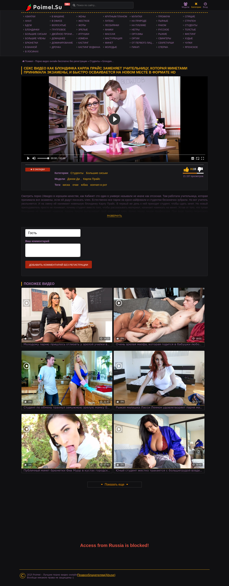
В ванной (31, 47)
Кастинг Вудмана (89, 47)
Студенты (191, 25)
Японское (191, 47)
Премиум (164, 16)
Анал (28, 21)
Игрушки (83, 34)
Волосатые (59, 25)
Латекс (109, 21)
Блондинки (32, 29)
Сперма (163, 47)
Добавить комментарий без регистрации (58, 264)
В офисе (57, 21)
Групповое (59, 29)
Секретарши (166, 42)
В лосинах (32, 51)
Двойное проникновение (64, 34)
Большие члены (35, 38)
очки (75, 184)
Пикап (135, 47)
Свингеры (164, 38)
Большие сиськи (36, 34)
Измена (83, 38)
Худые (189, 38)
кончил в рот (98, 184)
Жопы (82, 25)
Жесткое (84, 21)
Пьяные (163, 21)
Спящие (190, 16)
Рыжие (162, 34)
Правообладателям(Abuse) (96, 575)
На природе (139, 21)
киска (66, 184)
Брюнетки (31, 42)
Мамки (109, 29)
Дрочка (56, 47)
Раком (162, 25)
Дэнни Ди (73, 178)
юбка (84, 184)
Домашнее (58, 38)
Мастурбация (113, 38)
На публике (139, 25)
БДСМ (28, 25)
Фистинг (190, 34)
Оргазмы (137, 34)
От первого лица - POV (144, 42)
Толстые (190, 29)
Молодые (111, 47)
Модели (185, 5)
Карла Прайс (91, 178)
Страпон (190, 21)
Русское (163, 29)
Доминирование (62, 42)
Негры (136, 29)
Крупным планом (116, 16)
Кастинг (83, 42)
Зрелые (83, 29)
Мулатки (137, 16)
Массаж (110, 34)
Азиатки (30, 16)
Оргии (135, 38)
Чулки (188, 42)
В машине (58, 16)
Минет (109, 42)
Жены (82, 16)
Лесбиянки (112, 25)
